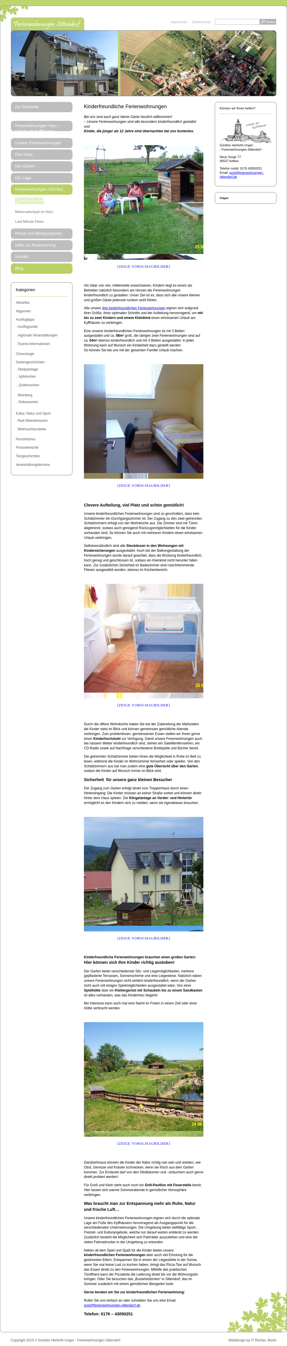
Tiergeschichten (28, 456)
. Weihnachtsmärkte (31, 429)
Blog (19, 268)
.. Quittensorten (27, 385)
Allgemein (23, 311)
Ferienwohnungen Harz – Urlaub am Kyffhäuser (37, 128)
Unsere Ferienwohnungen (38, 143)
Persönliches (26, 439)
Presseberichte (27, 448)
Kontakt (22, 256)
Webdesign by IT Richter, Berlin (252, 1340)
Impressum (178, 22)
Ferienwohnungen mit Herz (39, 189)
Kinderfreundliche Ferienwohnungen (29, 200)
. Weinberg (24, 395)
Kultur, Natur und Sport (33, 413)
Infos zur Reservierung (35, 245)
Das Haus (24, 154)
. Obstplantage (27, 369)
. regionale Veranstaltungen (37, 335)
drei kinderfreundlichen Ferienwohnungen (133, 308)
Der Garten (25, 166)
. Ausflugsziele (27, 327)
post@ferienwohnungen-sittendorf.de (112, 1305)
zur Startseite (27, 107)
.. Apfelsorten (26, 377)
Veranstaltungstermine (33, 465)
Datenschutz (201, 22)
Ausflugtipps (25, 320)
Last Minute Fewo (29, 222)
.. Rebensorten (27, 402)
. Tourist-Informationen (33, 344)
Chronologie (25, 354)
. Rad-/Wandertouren (32, 421)
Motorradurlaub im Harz (34, 212)
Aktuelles (23, 303)
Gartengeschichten (30, 362)
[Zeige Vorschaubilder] (143, 266)
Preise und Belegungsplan (38, 233)
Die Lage (23, 178)
